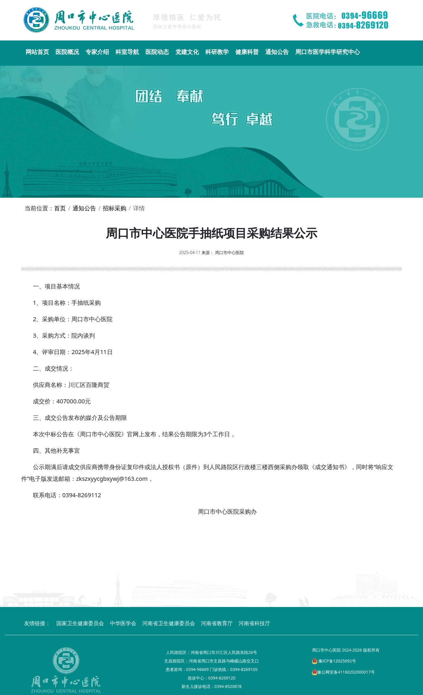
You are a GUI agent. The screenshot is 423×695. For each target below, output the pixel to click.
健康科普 (247, 52)
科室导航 (127, 52)
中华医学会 (123, 623)
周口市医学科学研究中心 (327, 52)
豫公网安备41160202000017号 (343, 672)
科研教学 (217, 52)
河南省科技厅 (254, 623)
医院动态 (157, 52)
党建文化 (187, 52)
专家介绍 (97, 52)
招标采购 (114, 208)
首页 (60, 208)
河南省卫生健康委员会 (168, 623)
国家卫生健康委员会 (80, 623)
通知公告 (277, 52)
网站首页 (37, 52)
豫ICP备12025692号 (334, 661)
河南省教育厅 (217, 623)
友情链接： (37, 623)
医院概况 (67, 52)
